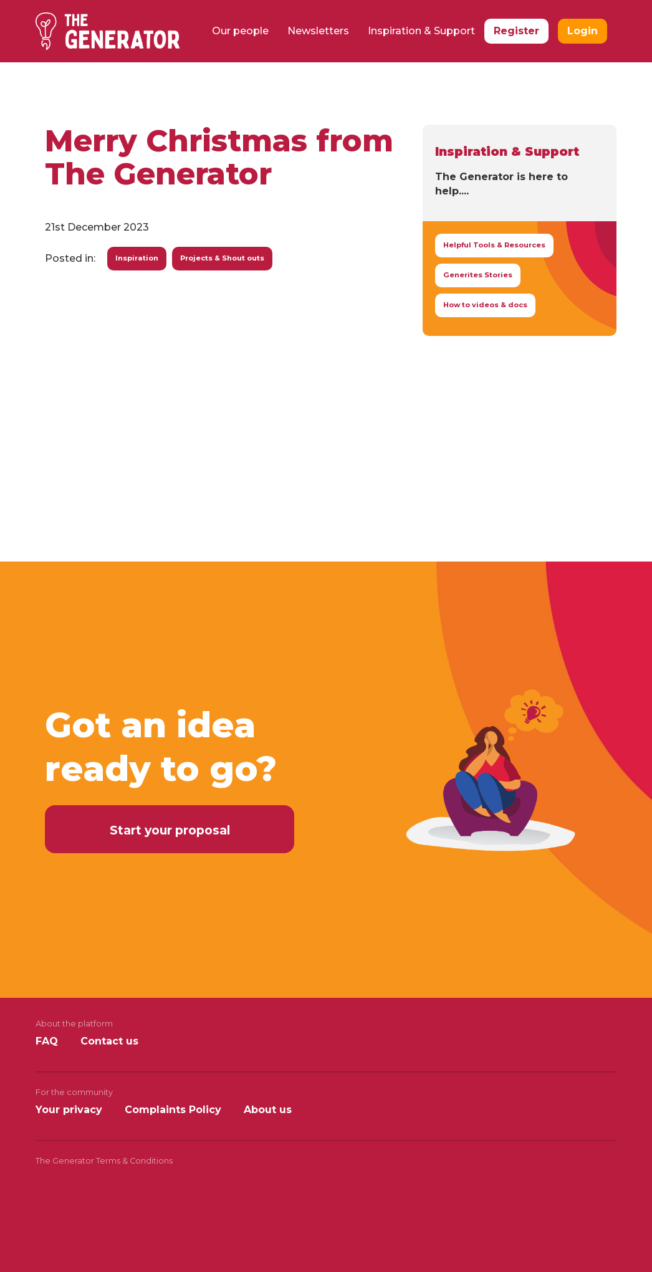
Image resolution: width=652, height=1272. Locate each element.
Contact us (109, 1041)
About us (268, 1110)
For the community (74, 1092)
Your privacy (69, 1110)
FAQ (47, 1041)
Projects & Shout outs (222, 258)
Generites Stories (477, 274)
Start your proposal (170, 830)
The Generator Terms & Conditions (104, 1160)
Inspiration (136, 258)
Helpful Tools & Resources (494, 245)
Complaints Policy (173, 1110)
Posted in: (70, 258)
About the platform (74, 1023)
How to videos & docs (485, 304)
